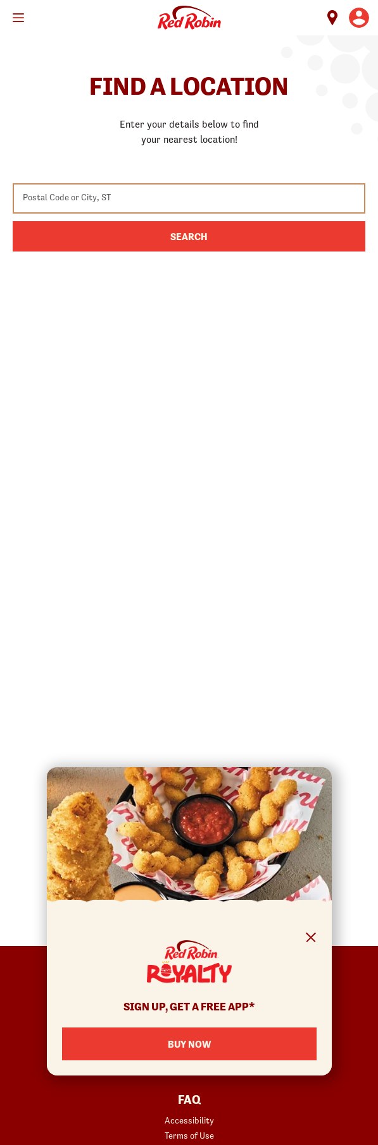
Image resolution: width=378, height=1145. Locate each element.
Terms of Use (189, 1135)
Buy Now (189, 1044)
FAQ (189, 1100)
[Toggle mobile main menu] (18, 17)
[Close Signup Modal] (311, 939)
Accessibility (189, 1120)
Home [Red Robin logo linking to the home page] (189, 18)
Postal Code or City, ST (67, 197)
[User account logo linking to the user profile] (359, 17)
